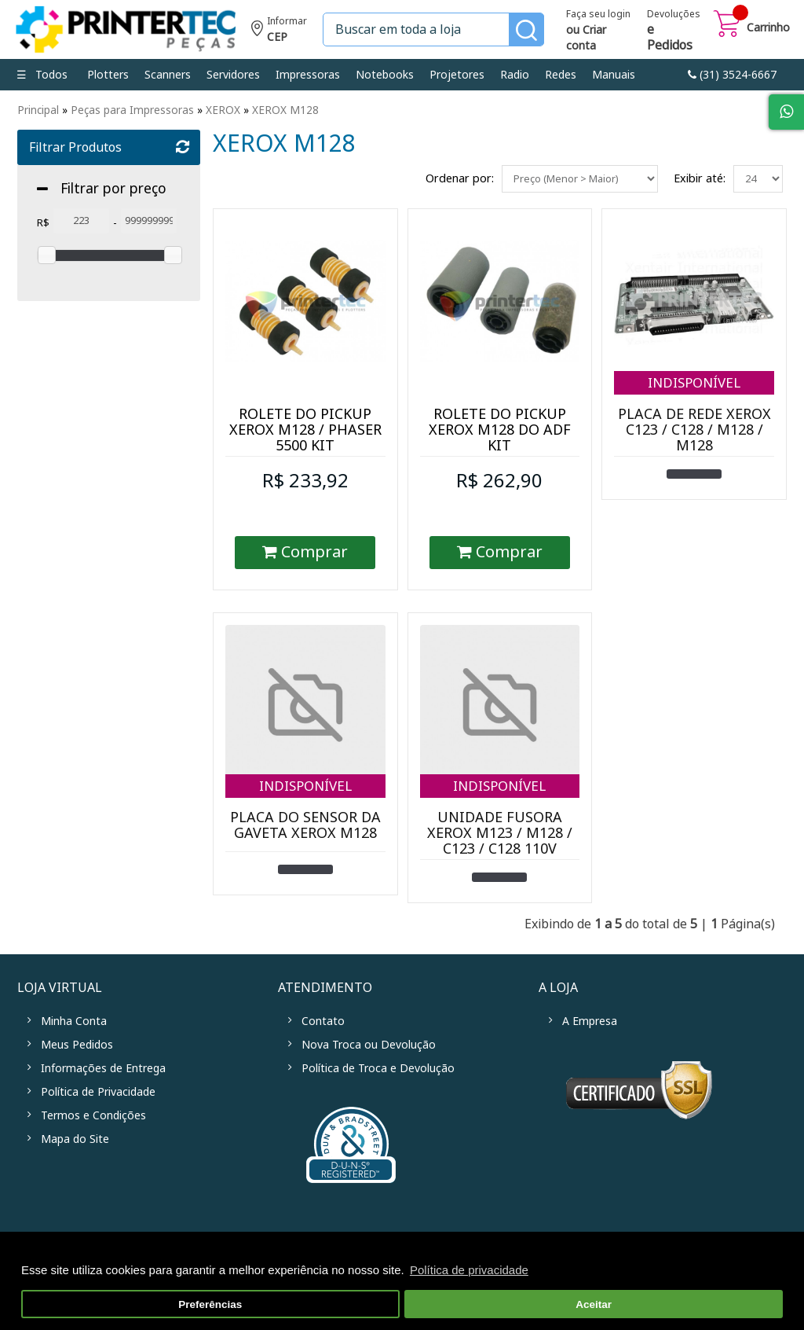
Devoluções (673, 31)
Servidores (233, 74)
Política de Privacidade (98, 1091)
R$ (43, 223)
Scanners (167, 74)
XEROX (223, 110)
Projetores (456, 74)
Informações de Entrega (103, 1068)
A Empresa (589, 1021)
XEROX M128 (285, 110)
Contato (323, 1021)
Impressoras (308, 74)
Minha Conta (74, 1021)
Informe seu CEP (279, 31)
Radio (514, 74)
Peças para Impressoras (132, 110)
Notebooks (385, 74)
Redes (560, 74)
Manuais (613, 74)
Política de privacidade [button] (469, 1270)
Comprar (305, 552)
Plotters (108, 74)
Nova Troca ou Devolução (369, 1044)
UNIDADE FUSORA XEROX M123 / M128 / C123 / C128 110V (499, 833)
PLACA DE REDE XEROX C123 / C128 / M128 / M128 (694, 430)
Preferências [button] (210, 1304)
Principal (38, 110)
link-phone (732, 75)
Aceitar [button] (594, 1304)
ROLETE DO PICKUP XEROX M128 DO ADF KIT (500, 430)
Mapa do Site (75, 1138)
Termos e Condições (93, 1115)
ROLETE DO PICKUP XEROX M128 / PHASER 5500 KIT (305, 430)
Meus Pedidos (77, 1044)
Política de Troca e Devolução (378, 1068)
